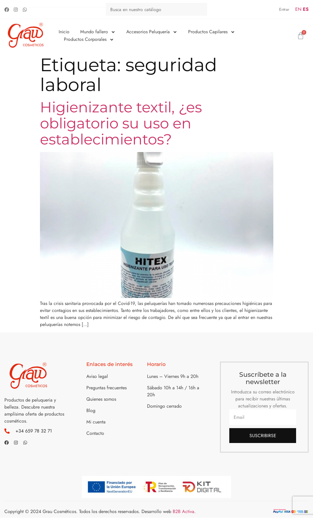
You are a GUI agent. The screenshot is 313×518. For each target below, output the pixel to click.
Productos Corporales (89, 39)
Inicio (64, 31)
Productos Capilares (211, 32)
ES (306, 9)
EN (298, 9)
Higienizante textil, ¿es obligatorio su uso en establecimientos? (121, 123)
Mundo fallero (98, 32)
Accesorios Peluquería (152, 32)
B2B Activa (183, 511)
